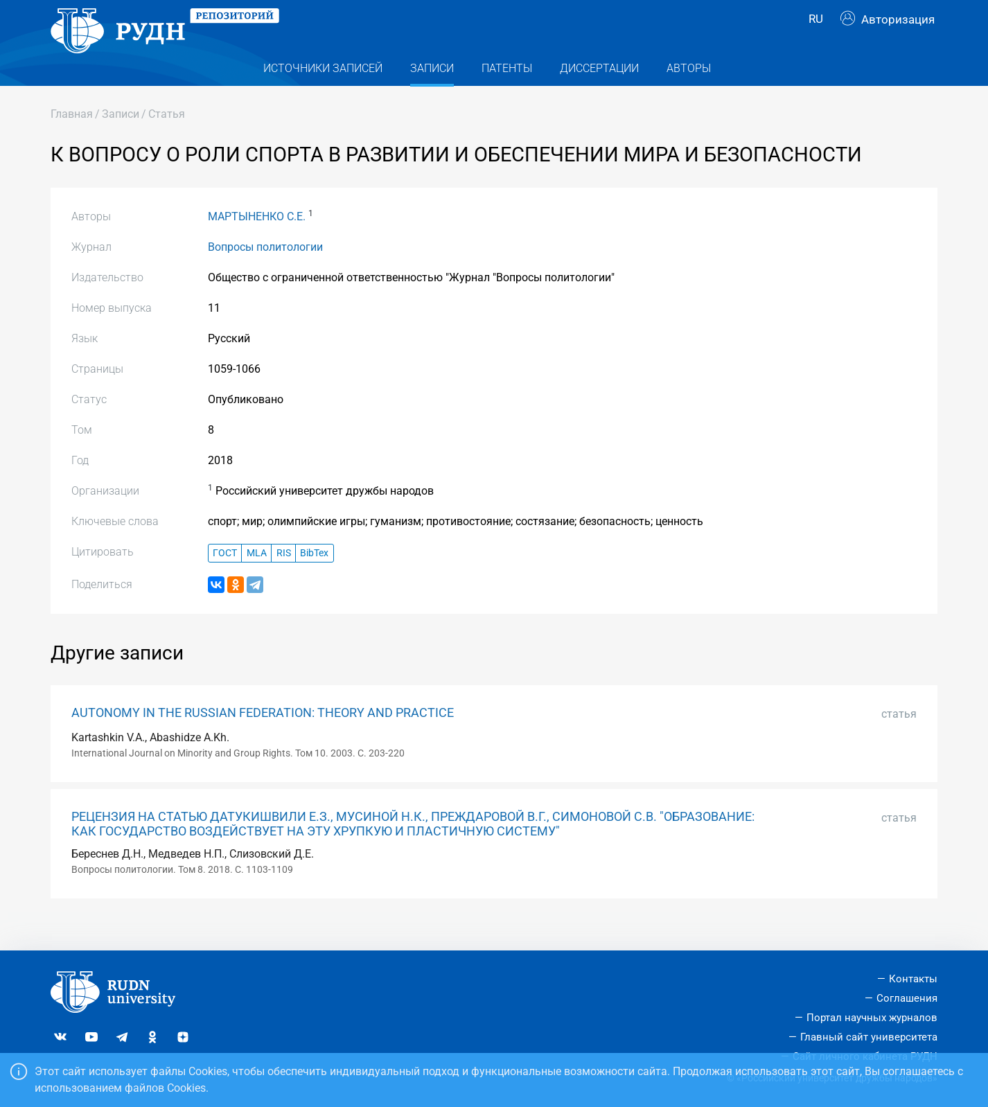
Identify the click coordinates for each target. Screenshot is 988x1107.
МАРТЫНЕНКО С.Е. (257, 241)
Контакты (913, 979)
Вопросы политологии (265, 271)
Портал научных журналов (871, 1017)
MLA (257, 577)
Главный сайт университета (868, 1037)
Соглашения (906, 998)
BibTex (314, 577)
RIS (283, 577)
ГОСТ (225, 577)
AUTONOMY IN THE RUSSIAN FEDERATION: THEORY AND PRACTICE (262, 738)
